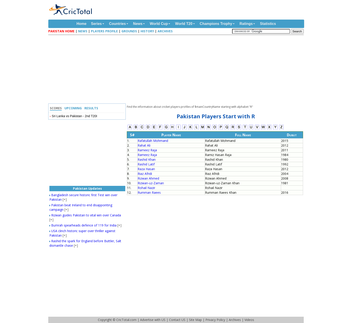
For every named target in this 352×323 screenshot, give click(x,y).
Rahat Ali (144, 145)
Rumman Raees (149, 192)
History (147, 31)
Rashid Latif (146, 164)
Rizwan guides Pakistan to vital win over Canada (86, 215)
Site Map (195, 320)
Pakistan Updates (87, 188)
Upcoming (73, 108)
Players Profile (104, 31)
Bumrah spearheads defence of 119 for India (84, 225)
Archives (165, 31)
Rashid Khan (147, 159)
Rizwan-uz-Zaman (151, 183)
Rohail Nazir (146, 188)
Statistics (268, 24)
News (138, 24)
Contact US (177, 320)
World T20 (183, 24)
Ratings (246, 24)
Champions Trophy (216, 24)
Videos (249, 320)
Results (91, 108)
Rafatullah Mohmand (153, 140)
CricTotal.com (126, 320)
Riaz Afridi (145, 173)
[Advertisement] (177, 69)
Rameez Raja (147, 150)
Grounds (129, 31)
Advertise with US (152, 320)
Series (96, 24)
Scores (56, 108)
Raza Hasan (146, 169)
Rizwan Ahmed (148, 178)
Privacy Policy (215, 320)
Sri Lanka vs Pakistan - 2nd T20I (74, 116)
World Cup (159, 24)
